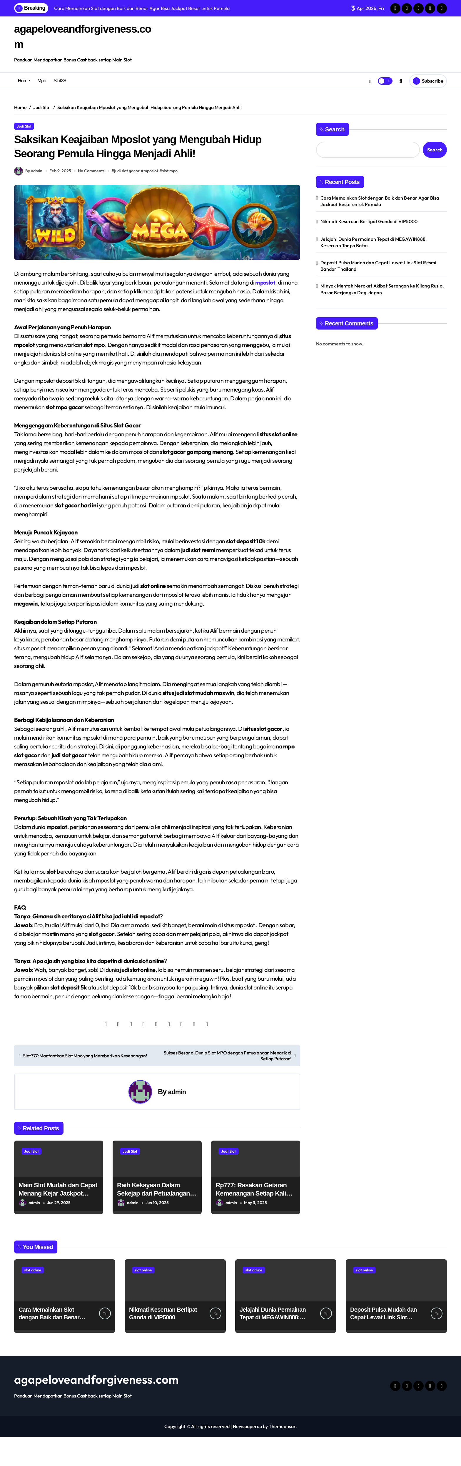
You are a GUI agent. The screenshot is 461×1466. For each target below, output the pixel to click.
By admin (28, 200)
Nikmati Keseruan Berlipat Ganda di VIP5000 (368, 221)
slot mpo (171, 200)
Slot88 (60, 80)
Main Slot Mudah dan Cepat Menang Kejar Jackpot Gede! (58, 1223)
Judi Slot (24, 126)
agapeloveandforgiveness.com (96, 1408)
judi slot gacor (128, 200)
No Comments (92, 200)
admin (177, 1121)
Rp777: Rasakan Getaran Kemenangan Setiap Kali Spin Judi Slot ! (251, 1223)
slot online (32, 1299)
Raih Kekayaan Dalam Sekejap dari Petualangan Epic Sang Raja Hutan (153, 1223)
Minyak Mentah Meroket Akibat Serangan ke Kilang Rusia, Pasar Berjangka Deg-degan (382, 289)
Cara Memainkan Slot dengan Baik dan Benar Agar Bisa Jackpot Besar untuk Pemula (379, 201)
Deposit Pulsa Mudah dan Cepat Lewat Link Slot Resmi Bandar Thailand (378, 266)
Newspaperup (247, 1455)
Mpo (41, 80)
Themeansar (282, 1455)
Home (24, 80)
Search (332, 129)
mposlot (152, 200)
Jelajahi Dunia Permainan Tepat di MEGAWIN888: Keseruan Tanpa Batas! (373, 242)
